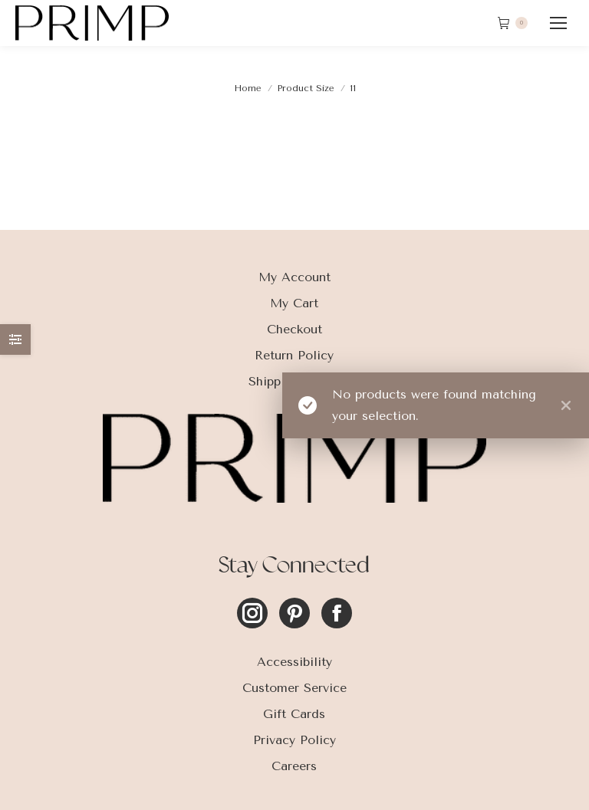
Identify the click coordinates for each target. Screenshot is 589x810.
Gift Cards (294, 714)
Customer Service (294, 687)
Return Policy (294, 355)
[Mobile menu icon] (558, 23)
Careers (294, 766)
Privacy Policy (294, 740)
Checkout (294, 329)
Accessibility (294, 661)
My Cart (294, 303)
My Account (294, 277)
